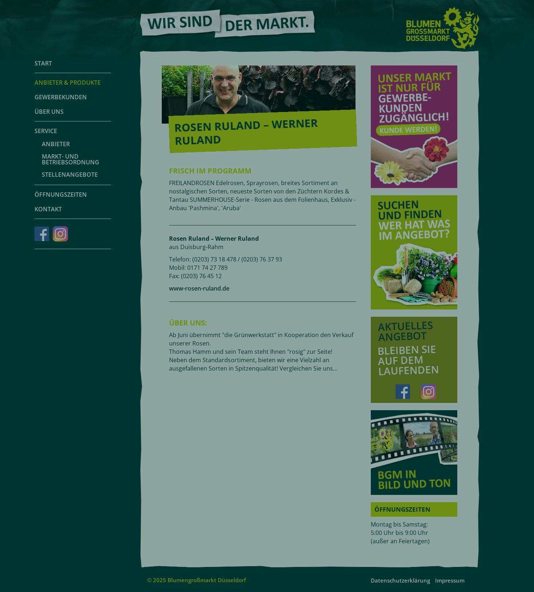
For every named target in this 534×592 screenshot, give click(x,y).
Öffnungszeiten (61, 195)
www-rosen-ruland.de (199, 288)
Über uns (49, 112)
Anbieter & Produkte (68, 83)
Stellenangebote (70, 175)
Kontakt (48, 209)
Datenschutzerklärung (400, 580)
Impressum (450, 580)
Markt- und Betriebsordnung (70, 159)
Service (46, 131)
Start (43, 63)
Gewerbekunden (61, 97)
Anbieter (56, 144)
